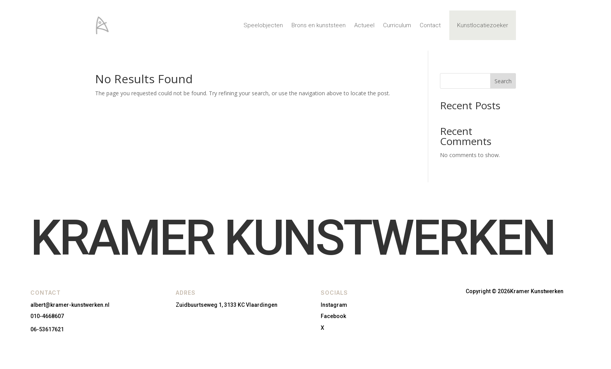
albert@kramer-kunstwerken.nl (69, 305)
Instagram (334, 305)
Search (503, 81)
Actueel (364, 25)
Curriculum (397, 25)
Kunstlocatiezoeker (482, 25)
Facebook (333, 316)
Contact (430, 25)
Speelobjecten (263, 25)
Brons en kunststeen (318, 25)
